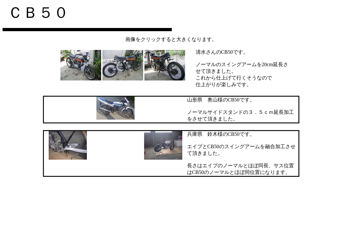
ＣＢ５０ (38, 12)
